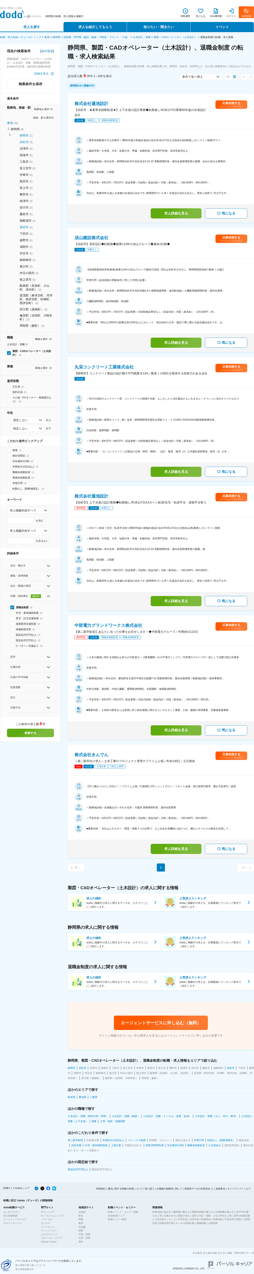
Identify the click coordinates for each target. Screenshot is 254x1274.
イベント (222, 27)
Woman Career (49, 1241)
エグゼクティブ (49, 1234)
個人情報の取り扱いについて (30, 1265)
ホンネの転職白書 (185, 1223)
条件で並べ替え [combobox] (192, 76)
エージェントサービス (15, 1219)
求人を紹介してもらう (95, 27)
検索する (30, 733)
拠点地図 (212, 1253)
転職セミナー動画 (117, 1219)
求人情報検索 (10, 1215)
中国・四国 (84, 1234)
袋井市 (24, 227)
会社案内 (197, 1253)
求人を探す (31, 27)
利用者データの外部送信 (197, 1188)
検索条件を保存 (30, 84)
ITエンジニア (48, 1212)
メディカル (46, 1219)
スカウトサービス (12, 1223)
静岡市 (24, 135)
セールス (45, 1223)
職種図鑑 (201, 1223)
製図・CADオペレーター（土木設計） (175, 37)
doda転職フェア (116, 1215)
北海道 (82, 1212)
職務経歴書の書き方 (202, 1212)
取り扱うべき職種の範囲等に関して (163, 1188)
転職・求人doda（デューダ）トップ (20, 37)
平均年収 (182, 1219)
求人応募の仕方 (167, 1215)
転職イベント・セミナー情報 (123, 1212)
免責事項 (220, 1188)
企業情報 (213, 1223)
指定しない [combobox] (20, 420)
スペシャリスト (49, 1230)
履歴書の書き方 (181, 1212)
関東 (81, 1219)
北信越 (82, 1227)
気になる (226, 213)
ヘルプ (247, 1188)
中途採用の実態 (233, 1219)
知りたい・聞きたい (159, 27)
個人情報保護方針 (24, 1269)
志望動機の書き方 (224, 1212)
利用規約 (100, 1188)
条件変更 (47, 51)
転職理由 (206, 1219)
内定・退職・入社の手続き (213, 1215)
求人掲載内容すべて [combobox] (23, 510)
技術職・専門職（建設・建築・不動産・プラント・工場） (97, 37)
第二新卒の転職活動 (239, 1215)
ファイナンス (48, 1227)
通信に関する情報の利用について (125, 1188)
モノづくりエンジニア (52, 1215)
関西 (81, 1230)
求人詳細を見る (176, 213)
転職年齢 (217, 1219)
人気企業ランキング (165, 1219)
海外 (81, 1241)
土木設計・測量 (141, 37)
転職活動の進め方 (161, 1212)
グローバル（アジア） (52, 1238)
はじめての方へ (11, 1212)
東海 (47, 37)
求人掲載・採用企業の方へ (237, 1253)
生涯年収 (194, 1219)
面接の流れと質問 (187, 1215)
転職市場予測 (166, 1223)
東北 (81, 1215)
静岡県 (56, 37)
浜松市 (24, 142)
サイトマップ (234, 1188)
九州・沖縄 (84, 1238)
